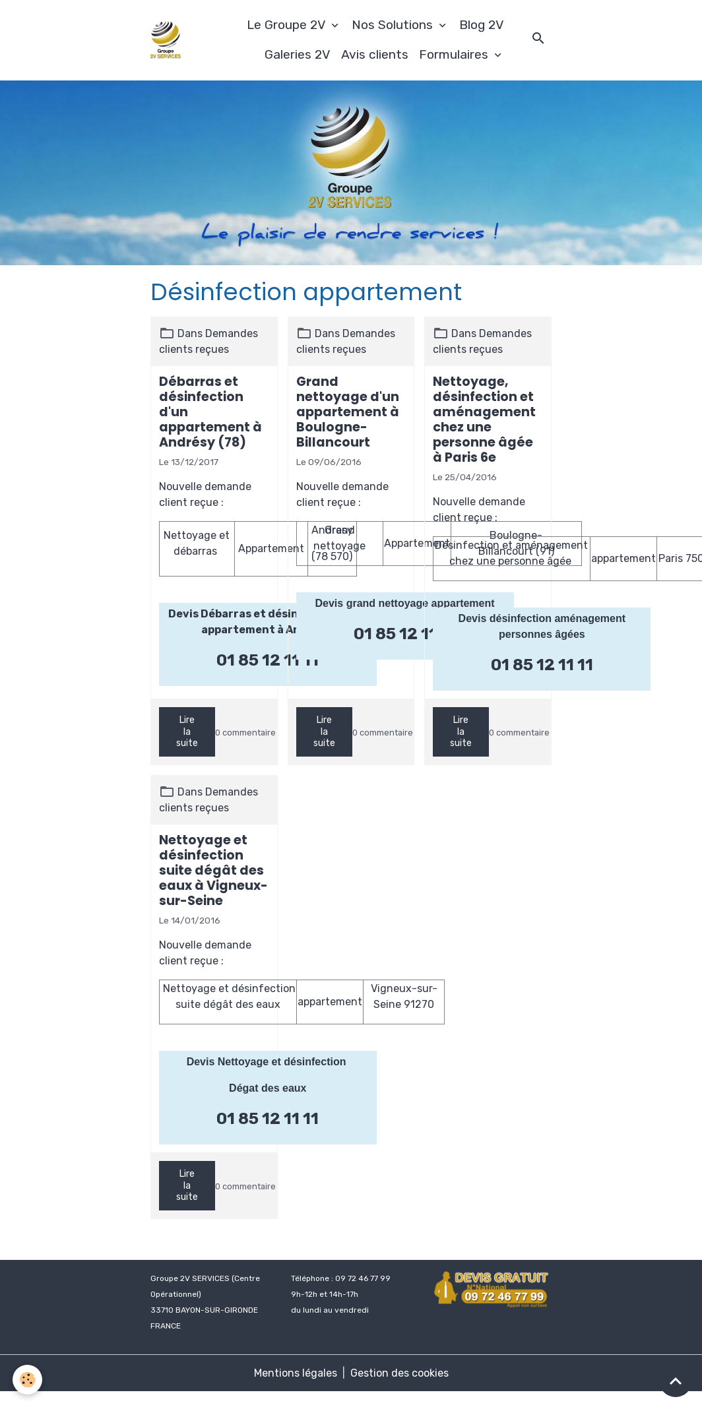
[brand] (165, 40)
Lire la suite (187, 731)
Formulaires (455, 54)
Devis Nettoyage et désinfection (268, 1061)
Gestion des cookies (399, 1373)
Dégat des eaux (267, 1088)
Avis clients (374, 54)
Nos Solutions (394, 24)
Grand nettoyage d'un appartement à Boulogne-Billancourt (347, 412)
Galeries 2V (298, 54)
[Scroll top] (675, 1380)
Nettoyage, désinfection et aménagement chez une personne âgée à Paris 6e (484, 419)
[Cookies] (28, 1379)
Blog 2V (481, 24)
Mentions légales (295, 1373)
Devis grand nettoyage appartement (405, 603)
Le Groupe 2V (288, 24)
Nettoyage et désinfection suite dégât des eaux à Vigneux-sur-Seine (213, 870)
